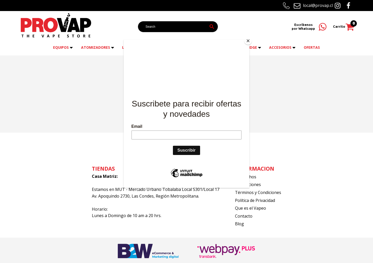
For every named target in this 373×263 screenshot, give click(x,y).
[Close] (248, 41)
